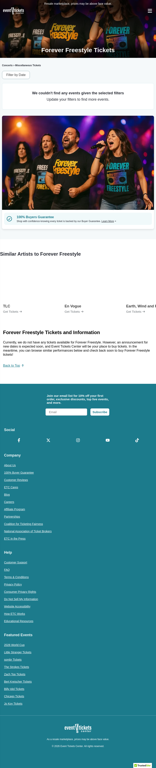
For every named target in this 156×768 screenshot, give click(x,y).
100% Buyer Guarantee (19, 472)
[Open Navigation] (150, 10)
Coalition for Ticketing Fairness (23, 524)
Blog (7, 494)
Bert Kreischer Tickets (18, 681)
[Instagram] (78, 440)
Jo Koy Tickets (13, 703)
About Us (10, 465)
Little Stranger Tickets (17, 652)
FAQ (7, 569)
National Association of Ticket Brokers (28, 531)
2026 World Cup (14, 645)
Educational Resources (18, 621)
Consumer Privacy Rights (20, 591)
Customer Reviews (16, 480)
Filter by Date (16, 75)
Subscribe (99, 412)
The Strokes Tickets (16, 667)
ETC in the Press (15, 538)
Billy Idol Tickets (14, 689)
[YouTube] (107, 440)
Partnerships (12, 516)
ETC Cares (11, 487)
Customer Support (15, 562)
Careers (9, 502)
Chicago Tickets (14, 696)
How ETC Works (14, 613)
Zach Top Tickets (14, 674)
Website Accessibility (17, 606)
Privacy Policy (13, 584)
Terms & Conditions (16, 577)
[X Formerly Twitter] (48, 440)
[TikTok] (137, 440)
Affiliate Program (14, 509)
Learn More (109, 221)
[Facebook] (19, 440)
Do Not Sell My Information (21, 599)
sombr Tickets (13, 659)
